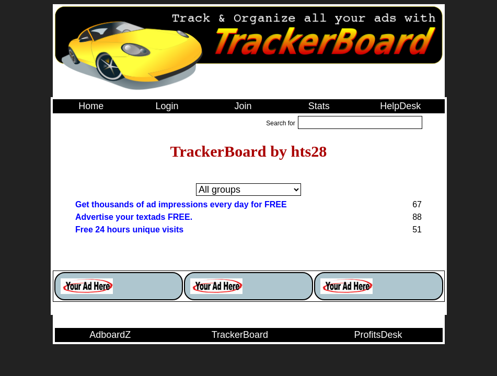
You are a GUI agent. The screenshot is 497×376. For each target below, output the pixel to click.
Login (167, 106)
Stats (319, 106)
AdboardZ (110, 335)
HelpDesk (400, 106)
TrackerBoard (240, 335)
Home (90, 106)
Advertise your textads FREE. (133, 217)
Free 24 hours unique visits (129, 229)
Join (242, 106)
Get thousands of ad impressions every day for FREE (181, 204)
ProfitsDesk (378, 335)
